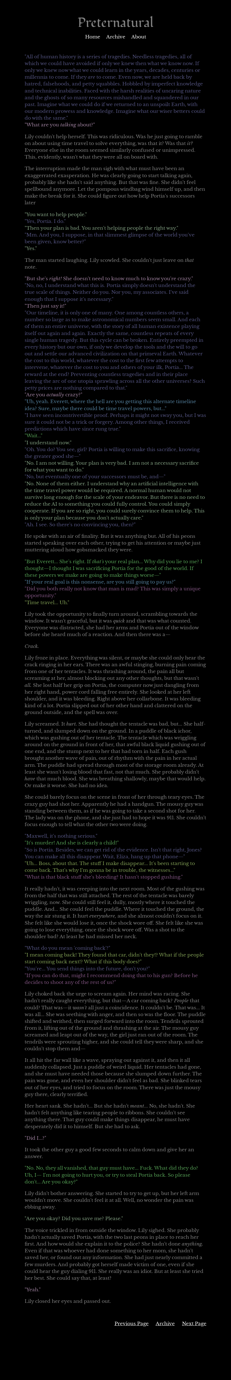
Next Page (194, 1323)
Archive (115, 37)
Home (92, 37)
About (138, 37)
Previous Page (131, 1323)
